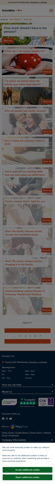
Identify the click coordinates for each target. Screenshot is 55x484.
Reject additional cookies (27, 477)
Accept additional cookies (27, 470)
